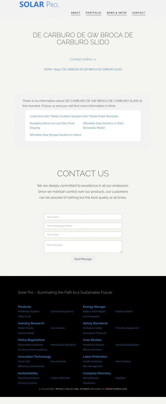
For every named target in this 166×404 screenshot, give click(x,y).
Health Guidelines (92, 368)
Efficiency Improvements (31, 373)
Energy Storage (94, 313)
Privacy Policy (65, 396)
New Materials (58, 368)
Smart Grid (24, 368)
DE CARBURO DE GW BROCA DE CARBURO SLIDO (92, 76)
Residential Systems (29, 318)
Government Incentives (30, 351)
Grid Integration (91, 323)
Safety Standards (95, 330)
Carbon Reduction (60, 385)
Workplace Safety (92, 335)
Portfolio (93, 18)
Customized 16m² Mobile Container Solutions (56, 123)
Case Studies (92, 347)
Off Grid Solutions (92, 356)
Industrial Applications (127, 351)
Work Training (122, 368)
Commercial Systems (62, 318)
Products (24, 313)
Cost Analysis (58, 335)
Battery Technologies (94, 318)
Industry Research (31, 330)
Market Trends (25, 335)
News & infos (117, 18)
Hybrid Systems (123, 318)
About (75, 18)
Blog (57, 76)
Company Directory (97, 380)
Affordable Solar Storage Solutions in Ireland (55, 141)
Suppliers (120, 385)
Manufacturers (91, 385)
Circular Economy (27, 389)
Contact (138, 18)
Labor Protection (95, 363)
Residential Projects (93, 351)
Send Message (83, 266)
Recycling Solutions (28, 385)
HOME (48, 76)
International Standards (63, 351)
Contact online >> (83, 66)
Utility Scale (24, 323)
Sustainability (28, 380)
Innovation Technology (34, 363)
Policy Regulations (31, 347)
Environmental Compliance (32, 356)
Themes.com (116, 396)
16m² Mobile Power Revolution (101, 123)
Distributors (89, 389)
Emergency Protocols (94, 340)
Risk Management (92, 373)
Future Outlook (26, 340)
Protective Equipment (127, 335)
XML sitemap (82, 396)
